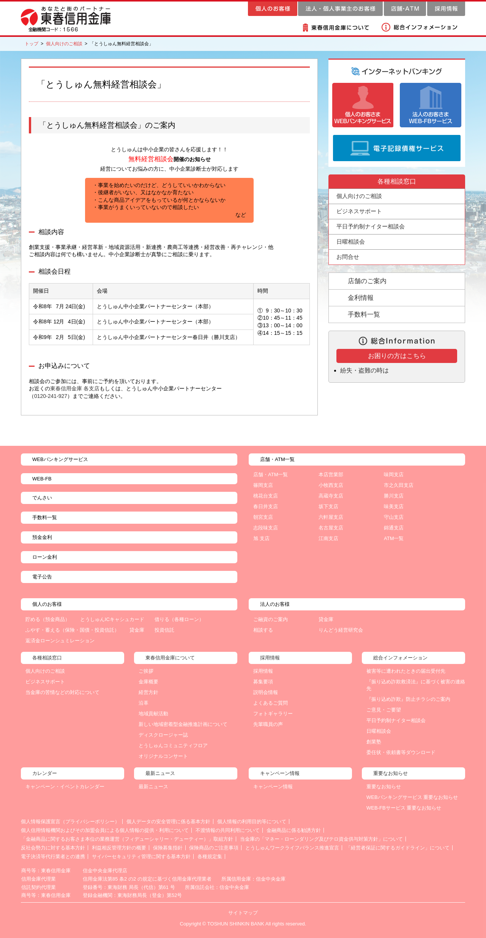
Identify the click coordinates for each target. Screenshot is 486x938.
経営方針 (148, 692)
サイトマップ (243, 913)
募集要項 (263, 681)
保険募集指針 (168, 848)
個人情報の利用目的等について (251, 821)
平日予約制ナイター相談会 (370, 226)
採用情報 (263, 671)
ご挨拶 (146, 671)
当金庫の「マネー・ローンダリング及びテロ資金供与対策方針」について (321, 839)
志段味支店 (265, 528)
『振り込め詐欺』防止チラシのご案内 (408, 699)
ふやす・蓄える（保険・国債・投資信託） (72, 630)
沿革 (143, 703)
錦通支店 (394, 528)
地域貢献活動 (153, 713)
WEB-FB (42, 479)
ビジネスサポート (45, 681)
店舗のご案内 (367, 281)
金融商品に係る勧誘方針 (294, 830)
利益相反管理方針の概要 (119, 848)
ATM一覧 (394, 538)
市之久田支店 (398, 485)
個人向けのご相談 (64, 43)
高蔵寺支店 (331, 496)
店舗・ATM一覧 (270, 474)
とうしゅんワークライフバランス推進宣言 (292, 848)
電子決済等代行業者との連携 (53, 856)
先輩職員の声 (268, 724)
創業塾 (373, 742)
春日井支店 (265, 506)
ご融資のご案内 (270, 619)
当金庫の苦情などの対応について (62, 692)
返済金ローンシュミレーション (60, 640)
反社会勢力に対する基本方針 (53, 848)
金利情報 (361, 297)
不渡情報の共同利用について (228, 830)
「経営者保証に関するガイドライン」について (398, 848)
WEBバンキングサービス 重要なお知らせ (412, 797)
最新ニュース (153, 786)
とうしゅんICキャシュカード (112, 619)
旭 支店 (261, 538)
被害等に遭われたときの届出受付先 (405, 671)
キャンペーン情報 (273, 786)
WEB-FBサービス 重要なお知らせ (403, 808)
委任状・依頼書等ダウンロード (401, 752)
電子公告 (42, 577)
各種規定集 (209, 856)
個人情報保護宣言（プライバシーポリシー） (70, 821)
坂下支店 (328, 506)
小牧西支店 (331, 485)
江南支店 (328, 538)
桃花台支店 (265, 496)
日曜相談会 (350, 241)
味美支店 (394, 506)
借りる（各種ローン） (179, 619)
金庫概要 (148, 681)
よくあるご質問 (270, 703)
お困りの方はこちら (397, 356)
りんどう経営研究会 (341, 630)
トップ (31, 43)
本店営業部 (331, 474)
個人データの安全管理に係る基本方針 (168, 821)
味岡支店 (394, 474)
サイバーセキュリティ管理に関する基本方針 (141, 856)
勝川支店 (394, 496)
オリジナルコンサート (163, 756)
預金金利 (42, 537)
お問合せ (347, 257)
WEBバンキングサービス (60, 459)
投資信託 (164, 630)
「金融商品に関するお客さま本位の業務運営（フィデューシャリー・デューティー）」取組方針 (127, 839)
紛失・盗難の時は (364, 370)
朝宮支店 (263, 517)
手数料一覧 (364, 314)
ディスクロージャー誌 (163, 735)
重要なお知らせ (383, 786)
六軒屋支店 (331, 517)
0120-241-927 (50, 396)
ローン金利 (44, 557)
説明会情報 (265, 692)
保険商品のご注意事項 (213, 848)
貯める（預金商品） (47, 619)
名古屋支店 (331, 528)
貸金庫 (136, 630)
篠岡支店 (263, 485)
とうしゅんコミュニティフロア (173, 745)
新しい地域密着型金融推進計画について (183, 724)
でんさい (42, 498)
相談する (263, 630)
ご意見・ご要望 (383, 710)
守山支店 (394, 517)
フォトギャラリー (273, 713)
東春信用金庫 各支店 (74, 388)
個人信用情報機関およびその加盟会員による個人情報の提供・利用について (105, 830)
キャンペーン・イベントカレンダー (64, 786)
